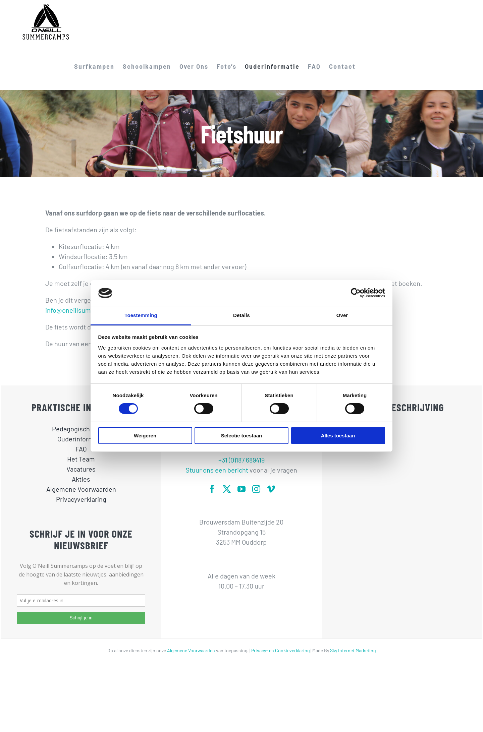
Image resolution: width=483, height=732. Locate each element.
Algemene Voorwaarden (191, 650)
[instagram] (256, 489)
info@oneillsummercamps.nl (87, 310)
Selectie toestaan (241, 435)
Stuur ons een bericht (216, 470)
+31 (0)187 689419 (241, 460)
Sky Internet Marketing (353, 650)
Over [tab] (342, 315)
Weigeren (145, 435)
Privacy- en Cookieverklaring (280, 650)
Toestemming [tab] (140, 315)
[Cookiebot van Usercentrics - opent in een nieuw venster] (355, 293)
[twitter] (227, 489)
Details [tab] (241, 315)
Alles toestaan (338, 435)
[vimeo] (271, 489)
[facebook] (212, 489)
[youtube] (241, 489)
